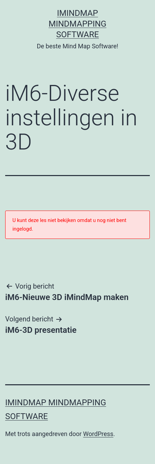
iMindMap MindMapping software (77, 23)
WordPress (98, 433)
